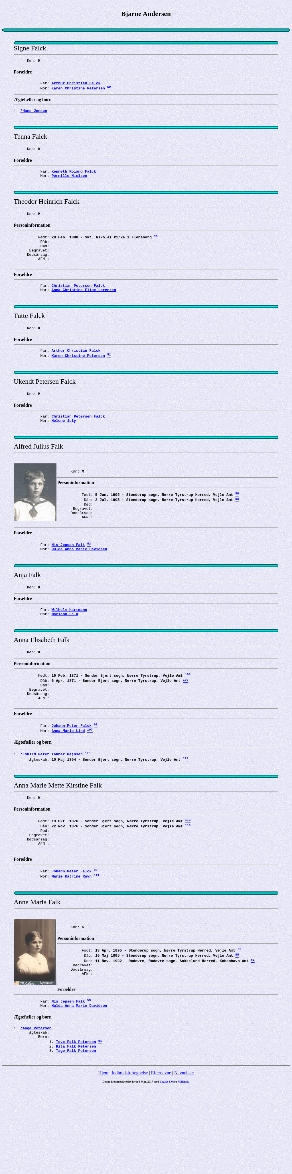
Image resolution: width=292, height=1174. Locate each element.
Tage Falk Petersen (76, 1136)
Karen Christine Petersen (78, 90)
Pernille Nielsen (69, 184)
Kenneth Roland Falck (74, 178)
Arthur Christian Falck (76, 84)
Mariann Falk (65, 659)
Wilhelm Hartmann (69, 654)
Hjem (103, 1159)
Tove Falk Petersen (76, 1126)
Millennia (183, 1167)
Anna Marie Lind (68, 787)
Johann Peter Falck (72, 781)
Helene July (64, 450)
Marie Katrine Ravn (72, 946)
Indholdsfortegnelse (129, 1159)
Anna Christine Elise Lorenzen (84, 309)
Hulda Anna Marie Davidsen (79, 589)
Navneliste (184, 1159)
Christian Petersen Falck (78, 304)
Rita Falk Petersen (76, 1131)
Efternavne (161, 1159)
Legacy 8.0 (166, 1167)
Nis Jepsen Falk (68, 584)
